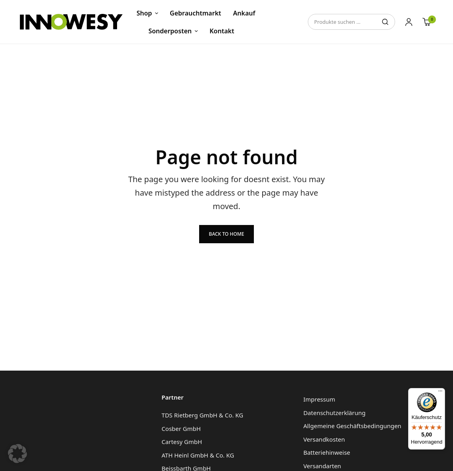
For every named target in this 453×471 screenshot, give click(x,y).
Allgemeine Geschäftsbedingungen (352, 426)
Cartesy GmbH (181, 442)
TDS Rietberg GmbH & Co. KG (202, 415)
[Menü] (440, 393)
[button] (17, 453)
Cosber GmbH (181, 429)
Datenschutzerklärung (334, 413)
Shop (144, 13)
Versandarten (322, 466)
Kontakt (221, 31)
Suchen (385, 22)
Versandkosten (324, 439)
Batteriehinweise (326, 452)
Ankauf (244, 13)
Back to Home (226, 234)
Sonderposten (170, 31)
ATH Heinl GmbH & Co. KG (197, 455)
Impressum (319, 399)
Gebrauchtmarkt (195, 13)
